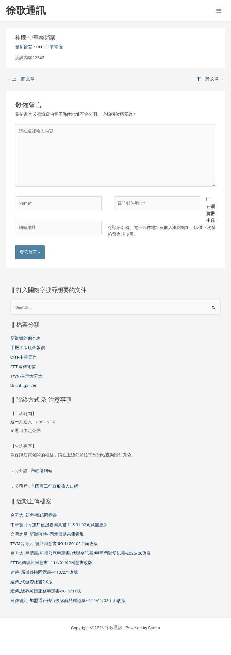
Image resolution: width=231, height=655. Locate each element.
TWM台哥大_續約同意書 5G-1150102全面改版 (54, 543)
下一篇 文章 (210, 78)
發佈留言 (23, 46)
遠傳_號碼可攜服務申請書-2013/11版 (45, 590)
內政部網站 (42, 470)
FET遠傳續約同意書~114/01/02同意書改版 (51, 562)
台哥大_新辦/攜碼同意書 (33, 515)
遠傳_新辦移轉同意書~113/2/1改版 (44, 572)
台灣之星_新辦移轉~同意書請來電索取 (47, 534)
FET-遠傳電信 (23, 366)
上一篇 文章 (20, 78)
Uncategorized (24, 385)
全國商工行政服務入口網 (54, 486)
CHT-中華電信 (49, 46)
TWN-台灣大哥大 (26, 376)
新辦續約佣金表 (25, 338)
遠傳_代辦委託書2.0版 (31, 581)
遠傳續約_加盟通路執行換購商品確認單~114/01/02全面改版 (68, 600)
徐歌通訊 (26, 10)
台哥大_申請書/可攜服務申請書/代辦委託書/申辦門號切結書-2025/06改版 (80, 553)
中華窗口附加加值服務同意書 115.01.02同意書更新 (59, 524)
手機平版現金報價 (27, 347)
